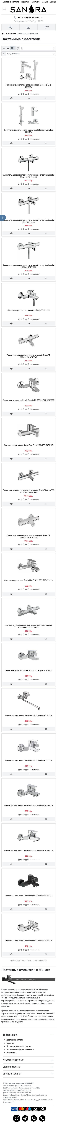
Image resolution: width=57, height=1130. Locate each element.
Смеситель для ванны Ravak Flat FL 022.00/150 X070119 (28, 580)
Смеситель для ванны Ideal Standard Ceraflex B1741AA (28, 715)
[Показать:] (38, 48)
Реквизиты (11, 1053)
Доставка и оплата (11, 2)
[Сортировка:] (31, 53)
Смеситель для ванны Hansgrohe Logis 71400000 (28, 310)
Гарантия (25, 2)
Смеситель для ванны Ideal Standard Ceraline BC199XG (28, 896)
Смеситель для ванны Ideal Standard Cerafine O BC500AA (28, 805)
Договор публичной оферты (19, 1046)
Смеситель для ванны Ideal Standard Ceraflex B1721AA (28, 761)
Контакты (36, 2)
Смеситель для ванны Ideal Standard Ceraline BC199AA (28, 941)
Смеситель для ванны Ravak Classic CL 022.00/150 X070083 (28, 400)
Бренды (53, 2)
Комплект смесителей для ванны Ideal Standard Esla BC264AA (28, 86)
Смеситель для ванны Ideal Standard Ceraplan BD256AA (28, 670)
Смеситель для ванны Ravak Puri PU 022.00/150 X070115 (28, 445)
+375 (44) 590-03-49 (28, 17)
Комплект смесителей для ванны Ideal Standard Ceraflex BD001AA (28, 131)
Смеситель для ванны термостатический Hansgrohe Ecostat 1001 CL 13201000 (28, 266)
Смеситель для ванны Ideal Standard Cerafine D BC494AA (28, 851)
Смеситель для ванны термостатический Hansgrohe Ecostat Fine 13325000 (28, 221)
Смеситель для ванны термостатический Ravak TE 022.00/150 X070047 (28, 356)
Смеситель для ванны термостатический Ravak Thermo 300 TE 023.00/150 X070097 (28, 491)
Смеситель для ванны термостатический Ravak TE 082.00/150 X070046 (28, 536)
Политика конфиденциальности (20, 1049)
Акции (45, 2)
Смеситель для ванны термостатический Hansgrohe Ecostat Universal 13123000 (28, 176)
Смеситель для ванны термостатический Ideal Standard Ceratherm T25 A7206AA (28, 626)
